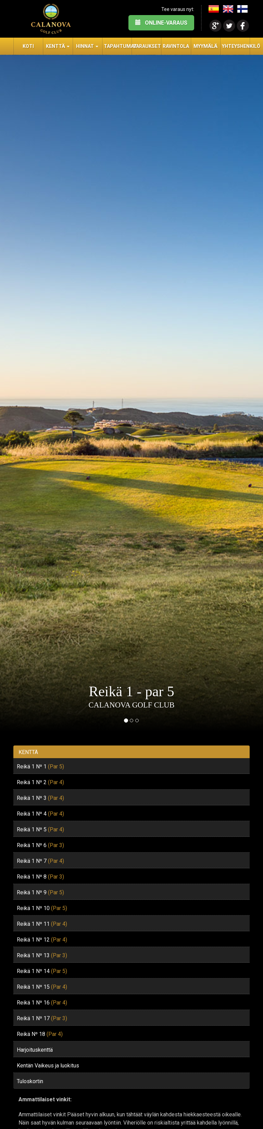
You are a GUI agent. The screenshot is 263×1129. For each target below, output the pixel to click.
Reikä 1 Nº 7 (40, 861)
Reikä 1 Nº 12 (42, 939)
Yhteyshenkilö (236, 46)
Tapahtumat (118, 46)
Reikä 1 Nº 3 (40, 798)
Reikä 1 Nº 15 (42, 987)
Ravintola (176, 46)
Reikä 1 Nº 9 (40, 892)
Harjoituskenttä (35, 1050)
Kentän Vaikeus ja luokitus (48, 1065)
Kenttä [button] (58, 46)
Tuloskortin (30, 1081)
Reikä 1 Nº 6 (40, 845)
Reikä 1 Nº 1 (40, 766)
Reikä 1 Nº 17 (42, 1018)
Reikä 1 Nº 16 (42, 1002)
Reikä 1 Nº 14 (42, 971)
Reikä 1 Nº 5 (40, 829)
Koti (28, 46)
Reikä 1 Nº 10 (42, 908)
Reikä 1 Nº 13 (42, 955)
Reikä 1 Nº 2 (40, 782)
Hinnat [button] (87, 46)
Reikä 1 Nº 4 (40, 813)
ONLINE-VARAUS (161, 23)
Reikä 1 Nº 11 (42, 924)
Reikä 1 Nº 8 (40, 876)
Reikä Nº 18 (40, 1034)
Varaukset (147, 46)
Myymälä (205, 46)
